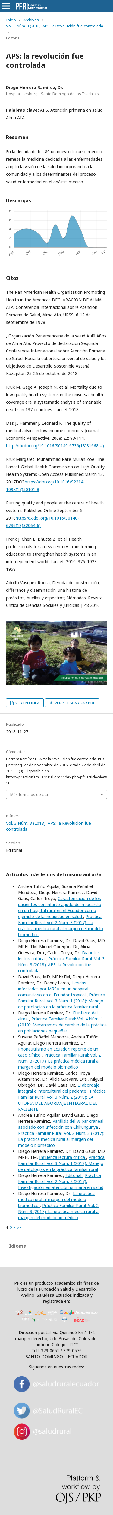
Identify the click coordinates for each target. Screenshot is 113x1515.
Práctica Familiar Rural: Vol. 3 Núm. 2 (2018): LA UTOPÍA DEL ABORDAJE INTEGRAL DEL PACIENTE (62, 1100)
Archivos (31, 20)
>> (19, 1228)
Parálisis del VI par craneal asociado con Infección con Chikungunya (60, 1124)
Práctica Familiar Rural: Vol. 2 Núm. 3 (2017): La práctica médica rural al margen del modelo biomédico (60, 925)
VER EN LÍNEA (26, 703)
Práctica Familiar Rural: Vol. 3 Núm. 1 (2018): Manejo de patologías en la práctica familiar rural (61, 1001)
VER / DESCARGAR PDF (74, 703)
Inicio (11, 20)
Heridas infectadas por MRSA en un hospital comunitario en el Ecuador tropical (53, 989)
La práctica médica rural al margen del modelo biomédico (56, 1199)
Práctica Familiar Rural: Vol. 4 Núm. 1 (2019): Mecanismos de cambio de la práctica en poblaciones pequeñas (62, 1025)
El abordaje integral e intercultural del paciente (58, 1088)
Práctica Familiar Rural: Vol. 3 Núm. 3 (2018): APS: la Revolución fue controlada (61, 964)
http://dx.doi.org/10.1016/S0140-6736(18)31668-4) (55, 446)
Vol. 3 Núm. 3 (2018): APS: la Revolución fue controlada (54, 26)
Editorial (74, 1175)
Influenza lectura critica (62, 1157)
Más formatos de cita (29, 794)
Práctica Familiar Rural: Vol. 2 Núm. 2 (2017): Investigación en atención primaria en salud (60, 1181)
